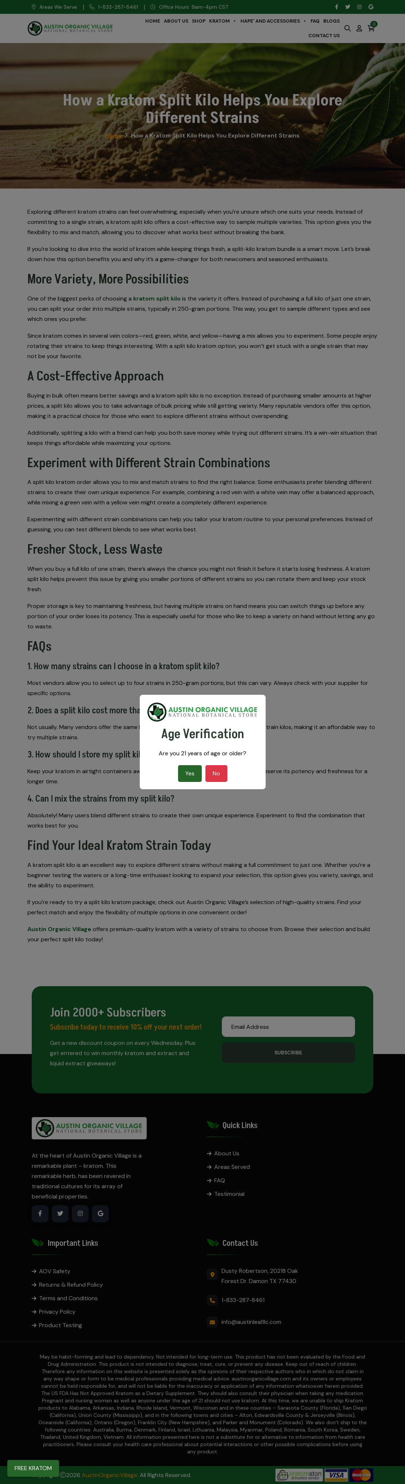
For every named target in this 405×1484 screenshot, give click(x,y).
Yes (189, 773)
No (216, 773)
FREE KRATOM (33, 1468)
